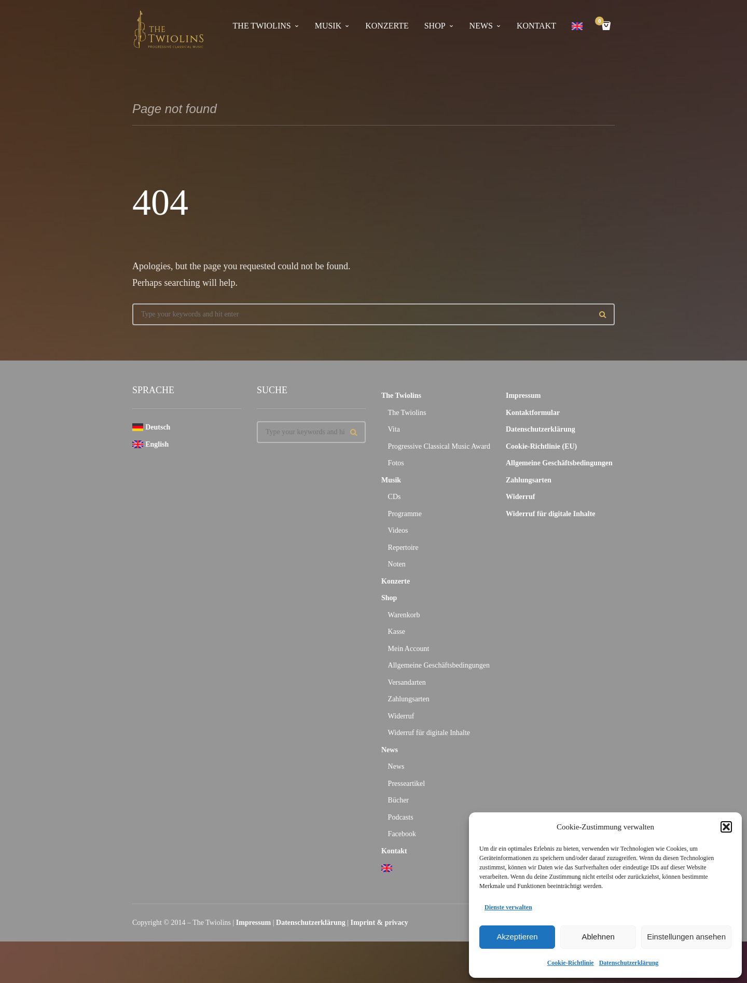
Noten (397, 564)
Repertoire (403, 547)
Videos (398, 530)
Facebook (402, 834)
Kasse (396, 631)
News (481, 25)
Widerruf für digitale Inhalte (429, 733)
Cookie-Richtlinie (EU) (541, 446)
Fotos (396, 463)
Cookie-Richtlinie (570, 962)
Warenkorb (404, 615)
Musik (328, 25)
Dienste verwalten (508, 907)
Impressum (523, 395)
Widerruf (401, 716)
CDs (394, 497)
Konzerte (386, 25)
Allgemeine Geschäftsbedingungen (439, 665)
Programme (405, 514)
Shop (435, 25)
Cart (601, 22)
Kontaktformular (533, 413)
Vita (394, 429)
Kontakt (536, 25)
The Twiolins (262, 25)
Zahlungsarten (409, 699)
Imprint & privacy (379, 922)
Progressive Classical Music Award (439, 446)
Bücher (398, 800)
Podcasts (400, 817)
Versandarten (407, 682)
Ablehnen (598, 936)
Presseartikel (406, 783)
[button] (726, 827)
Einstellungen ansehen (686, 936)
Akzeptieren (516, 936)
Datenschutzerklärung (629, 962)
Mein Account (409, 649)
